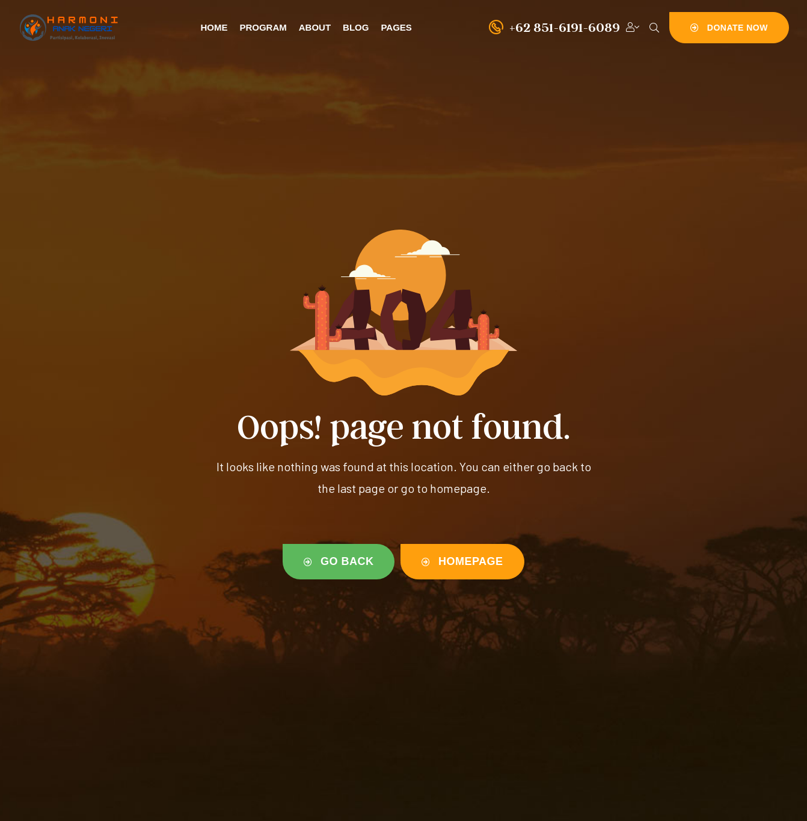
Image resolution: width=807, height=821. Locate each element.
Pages (396, 27)
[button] (729, 27)
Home (213, 27)
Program (262, 27)
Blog (356, 27)
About (315, 27)
